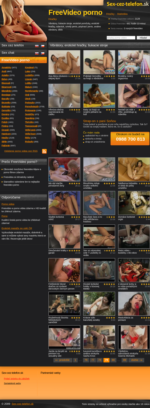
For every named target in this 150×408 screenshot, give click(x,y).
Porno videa (8, 204)
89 (124, 360)
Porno (5, 216)
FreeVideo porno (16, 60)
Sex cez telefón (13, 45)
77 (92, 360)
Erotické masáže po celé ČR (17, 228)
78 (99, 360)
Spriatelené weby (12, 383)
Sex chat (8, 52)
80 (113, 360)
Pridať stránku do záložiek (17, 378)
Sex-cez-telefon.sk (127, 3)
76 (86, 360)
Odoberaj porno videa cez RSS (21, 151)
